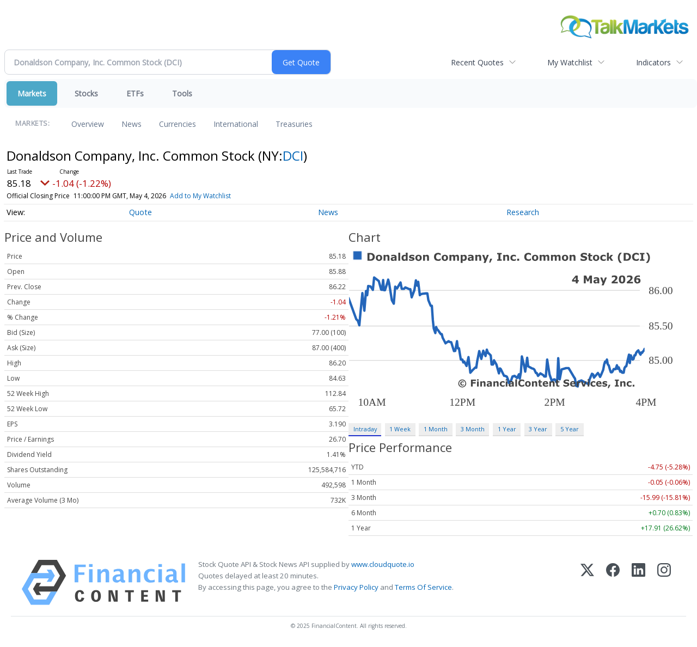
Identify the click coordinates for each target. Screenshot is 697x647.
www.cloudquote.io (382, 564)
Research (522, 212)
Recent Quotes (477, 62)
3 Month (473, 429)
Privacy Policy (356, 587)
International (235, 124)
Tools (182, 93)
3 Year (538, 429)
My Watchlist (569, 62)
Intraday (365, 429)
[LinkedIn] (638, 582)
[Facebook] (613, 582)
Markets (31, 93)
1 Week (400, 429)
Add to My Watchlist (216, 195)
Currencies (177, 124)
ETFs (135, 93)
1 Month (436, 429)
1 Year (507, 429)
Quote (140, 212)
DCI (293, 155)
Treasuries (294, 124)
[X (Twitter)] (587, 582)
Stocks (86, 93)
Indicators (653, 62)
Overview (87, 124)
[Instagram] (664, 582)
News (131, 124)
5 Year (569, 429)
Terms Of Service (423, 587)
